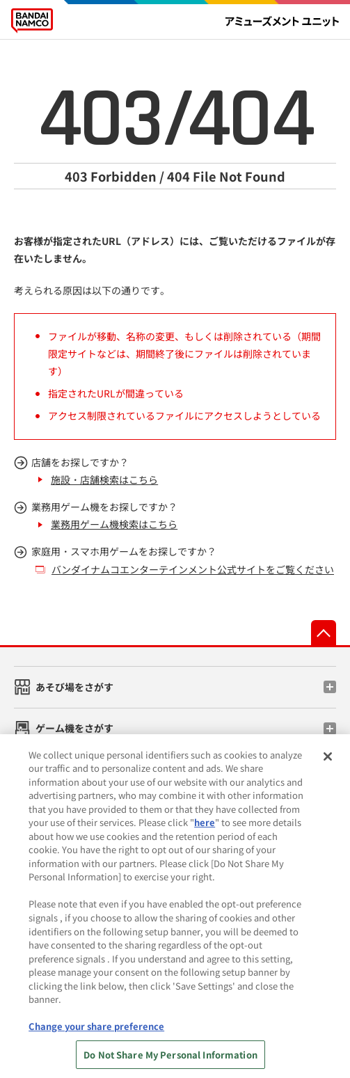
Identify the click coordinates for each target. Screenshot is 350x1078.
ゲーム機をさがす (74, 728)
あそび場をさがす (74, 687)
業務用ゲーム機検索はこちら (114, 524)
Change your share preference (96, 1039)
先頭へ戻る (323, 632)
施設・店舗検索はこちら (104, 479)
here (204, 835)
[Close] (327, 769)
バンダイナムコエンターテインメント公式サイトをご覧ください (192, 569)
